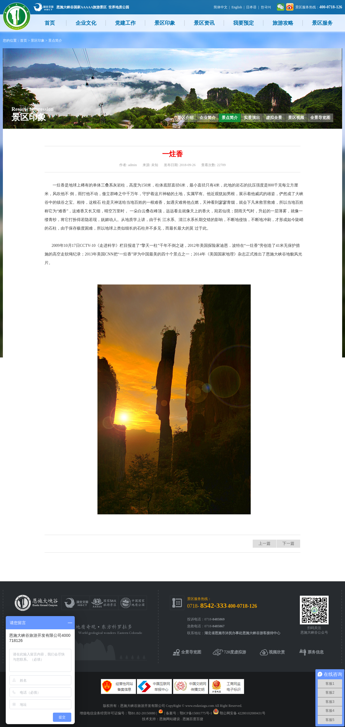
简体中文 (220, 7)
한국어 (266, 7)
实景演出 (252, 118)
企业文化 (86, 23)
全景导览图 (320, 118)
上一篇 (264, 543)
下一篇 (288, 543)
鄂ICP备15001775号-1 (196, 713)
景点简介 (55, 41)
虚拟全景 (274, 118)
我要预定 (243, 23)
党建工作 (125, 23)
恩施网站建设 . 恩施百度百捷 (181, 719)
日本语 (251, 7)
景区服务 (322, 23)
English (236, 7)
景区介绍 (185, 118)
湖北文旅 (43, 7)
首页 (50, 23)
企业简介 (208, 118)
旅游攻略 (283, 23)
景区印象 (164, 23)
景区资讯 (204, 23)
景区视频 (296, 118)
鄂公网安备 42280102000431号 (242, 713)
